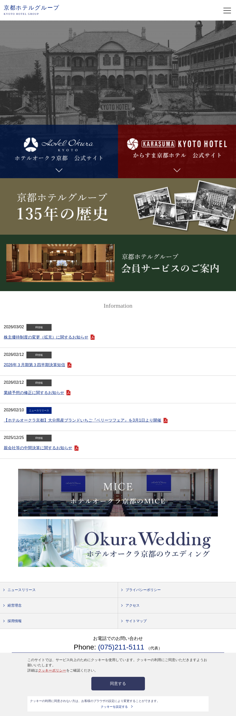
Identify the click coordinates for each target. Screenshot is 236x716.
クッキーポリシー (52, 670)
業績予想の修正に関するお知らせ (34, 392)
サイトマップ (136, 621)
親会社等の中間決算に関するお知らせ (38, 448)
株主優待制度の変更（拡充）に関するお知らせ (46, 337)
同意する (118, 683)
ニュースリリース (22, 590)
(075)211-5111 (122, 647)
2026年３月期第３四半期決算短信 (34, 365)
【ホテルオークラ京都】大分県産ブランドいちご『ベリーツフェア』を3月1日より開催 (82, 420)
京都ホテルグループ (32, 10)
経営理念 (15, 605)
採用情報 (15, 621)
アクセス (133, 605)
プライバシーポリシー (143, 590)
